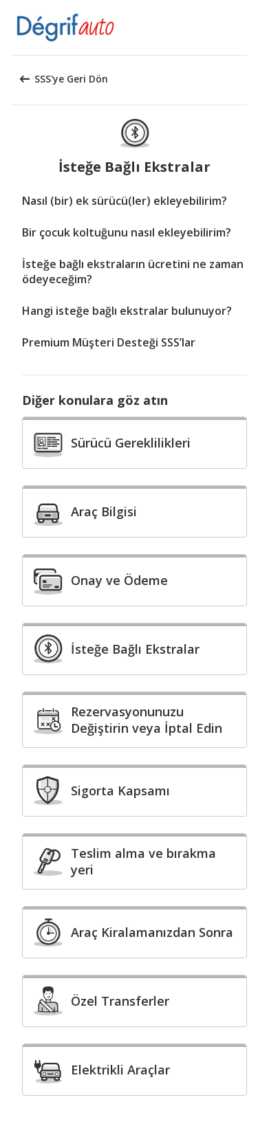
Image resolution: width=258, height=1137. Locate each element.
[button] (242, 27)
